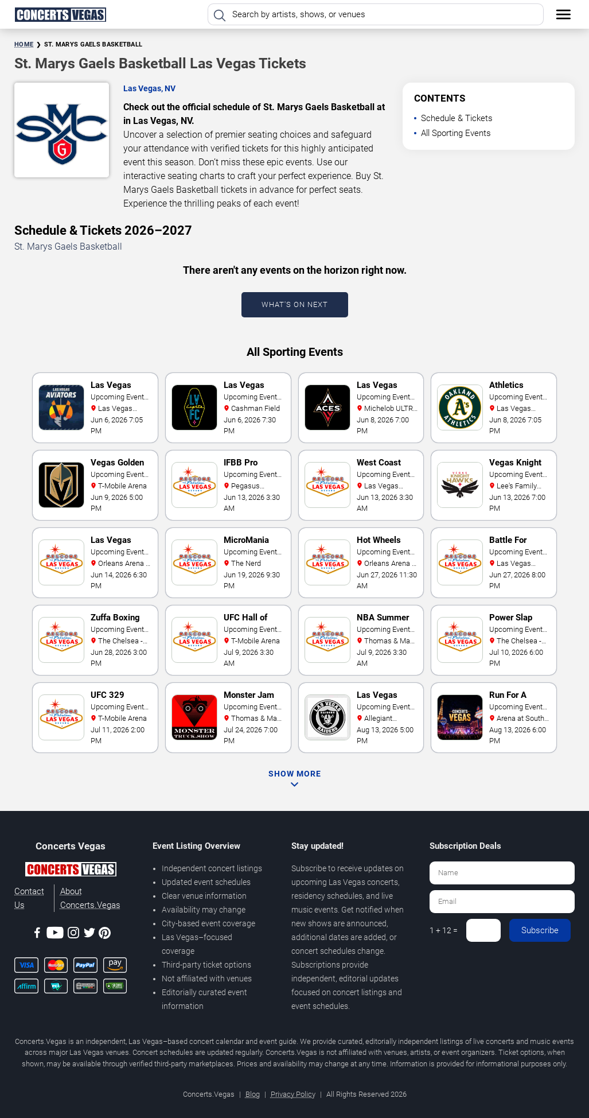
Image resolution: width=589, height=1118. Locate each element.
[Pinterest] (105, 935)
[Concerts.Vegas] (70, 871)
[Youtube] (55, 934)
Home (23, 44)
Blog (252, 1094)
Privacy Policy (293, 1094)
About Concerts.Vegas (90, 898)
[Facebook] (37, 935)
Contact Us (29, 898)
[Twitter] (89, 935)
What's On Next (295, 304)
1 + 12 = (444, 930)
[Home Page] (60, 14)
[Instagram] (73, 935)
